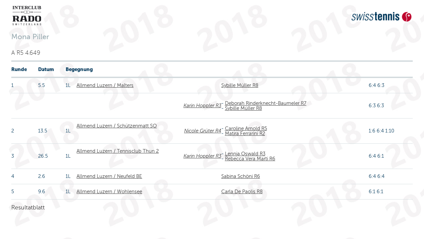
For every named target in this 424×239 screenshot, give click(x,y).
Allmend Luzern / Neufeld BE (109, 176)
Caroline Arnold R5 (246, 128)
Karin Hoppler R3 (202, 105)
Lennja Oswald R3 (245, 153)
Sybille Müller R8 (239, 85)
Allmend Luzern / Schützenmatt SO (117, 125)
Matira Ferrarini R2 (245, 133)
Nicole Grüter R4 (202, 130)
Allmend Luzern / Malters (105, 85)
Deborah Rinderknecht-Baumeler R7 (265, 103)
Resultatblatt (28, 207)
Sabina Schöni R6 (240, 176)
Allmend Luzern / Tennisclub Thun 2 (118, 151)
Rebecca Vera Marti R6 (250, 158)
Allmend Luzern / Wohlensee (109, 191)
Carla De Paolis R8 (242, 191)
